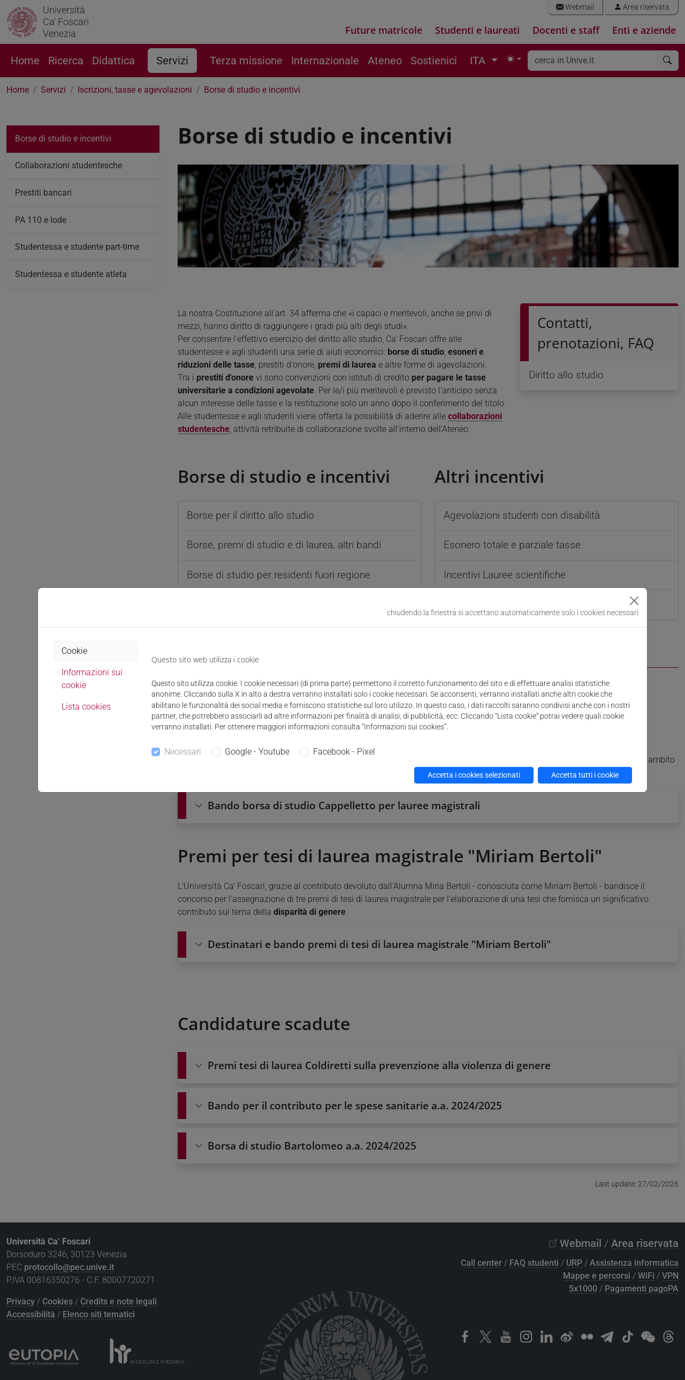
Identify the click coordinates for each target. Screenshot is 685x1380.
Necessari (182, 752)
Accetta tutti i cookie (585, 775)
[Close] (634, 600)
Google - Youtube (257, 752)
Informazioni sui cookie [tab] (92, 678)
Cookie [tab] (74, 651)
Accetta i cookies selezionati (474, 775)
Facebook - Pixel (344, 752)
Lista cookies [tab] (86, 707)
